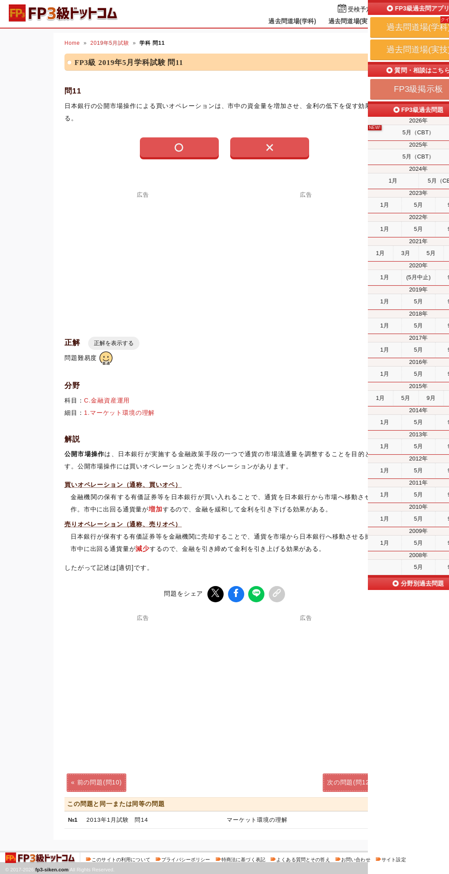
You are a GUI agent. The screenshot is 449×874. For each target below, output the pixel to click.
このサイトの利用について (121, 858)
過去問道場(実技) (352, 21)
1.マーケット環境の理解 (119, 412)
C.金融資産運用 (107, 400)
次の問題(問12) (349, 781)
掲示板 (397, 21)
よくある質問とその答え (303, 858)
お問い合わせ (356, 858)
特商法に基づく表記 (243, 858)
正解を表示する (114, 343)
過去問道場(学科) (292, 21)
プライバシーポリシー (185, 858)
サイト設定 (393, 858)
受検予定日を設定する (379, 9)
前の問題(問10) (99, 781)
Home (72, 43)
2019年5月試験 (109, 43)
